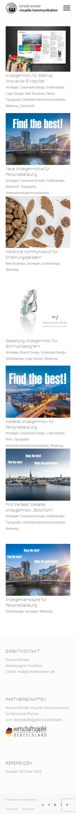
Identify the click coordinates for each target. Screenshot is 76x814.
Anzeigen (12, 87)
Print (9, 439)
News (51, 93)
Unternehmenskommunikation (43, 100)
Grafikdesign (55, 87)
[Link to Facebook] (61, 805)
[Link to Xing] (49, 805)
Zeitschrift (27, 106)
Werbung (12, 106)
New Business (35, 93)
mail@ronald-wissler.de (36, 671)
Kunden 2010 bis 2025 (23, 771)
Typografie (13, 100)
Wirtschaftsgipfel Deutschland (38, 720)
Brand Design (30, 352)
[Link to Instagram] (55, 805)
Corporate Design (32, 87)
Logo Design (15, 93)
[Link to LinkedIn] (43, 805)
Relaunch (12, 187)
